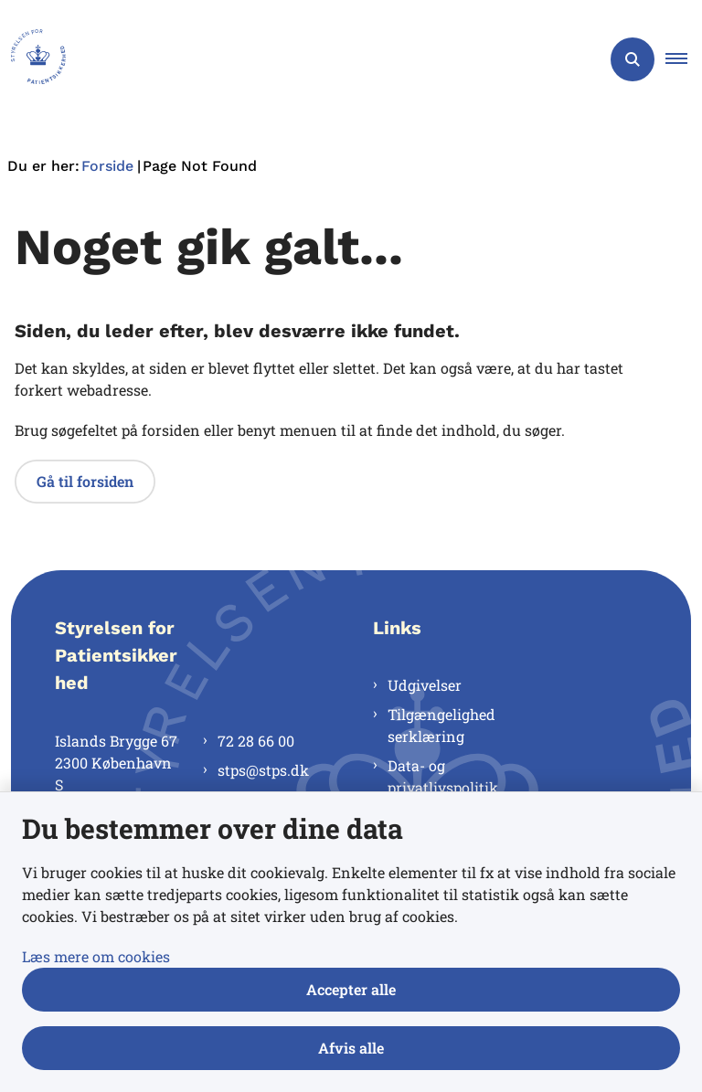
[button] (683, 59)
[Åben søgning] (632, 59)
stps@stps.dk (263, 769)
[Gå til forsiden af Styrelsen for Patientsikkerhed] (33, 59)
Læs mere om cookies (96, 956)
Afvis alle (351, 1047)
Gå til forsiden (85, 481)
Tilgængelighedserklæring (441, 725)
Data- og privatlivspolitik (443, 776)
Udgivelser (425, 684)
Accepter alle (351, 989)
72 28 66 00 (256, 740)
